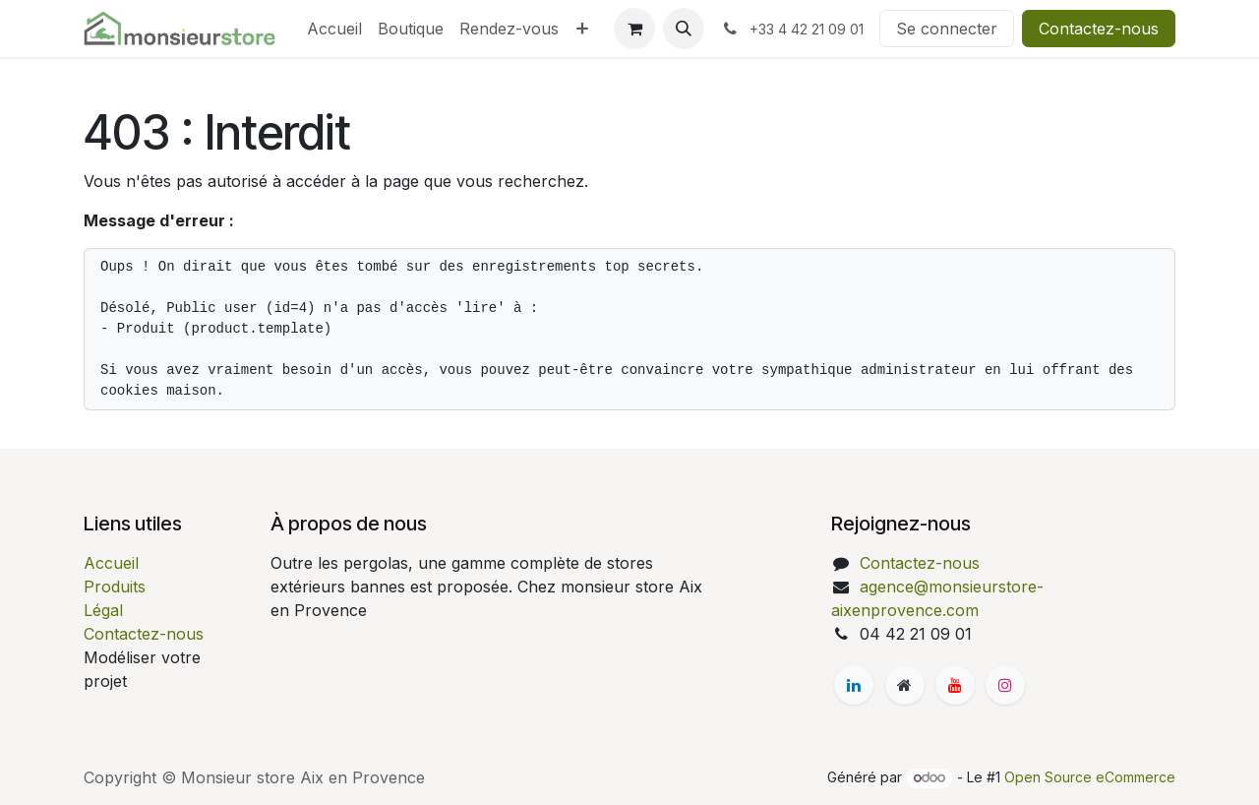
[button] (683, 28)
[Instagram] (1005, 685)
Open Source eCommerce (1089, 777)
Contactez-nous (1099, 28)
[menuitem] (334, 28)
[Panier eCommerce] (634, 28)
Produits (115, 586)
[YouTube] (955, 685)
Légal (103, 610)
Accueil (111, 563)
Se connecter (946, 28)
